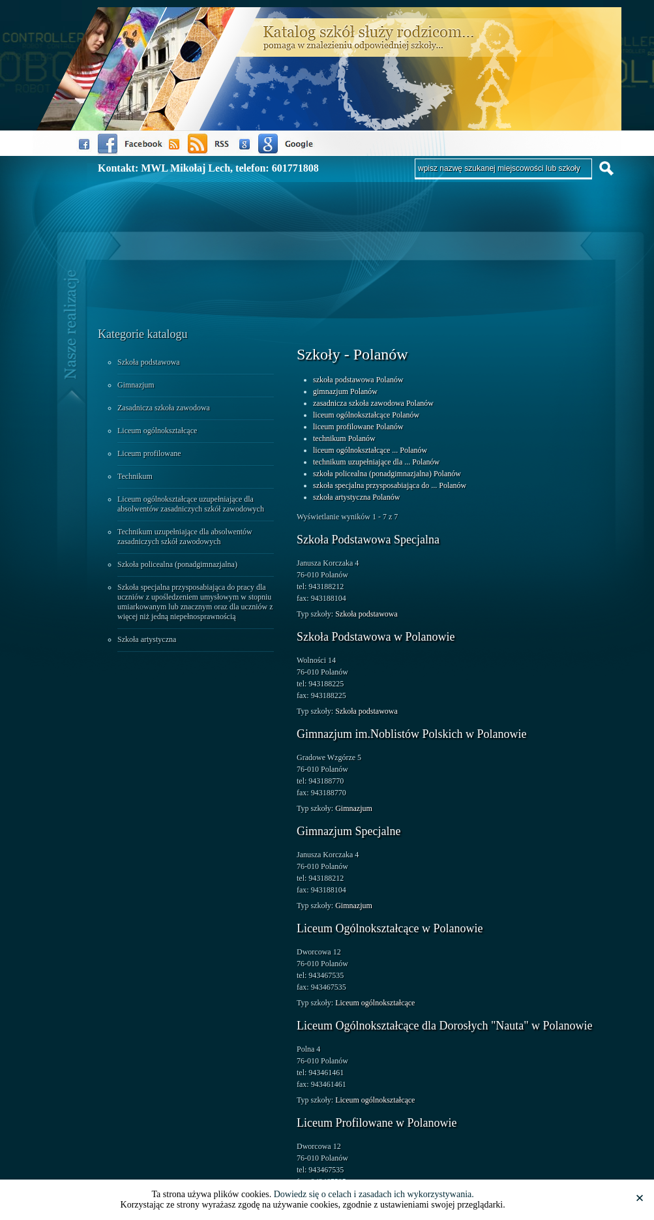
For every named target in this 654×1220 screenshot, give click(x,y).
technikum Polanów (344, 438)
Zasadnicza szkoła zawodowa (163, 407)
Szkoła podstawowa (148, 362)
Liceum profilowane (149, 453)
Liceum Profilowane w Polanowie (376, 1122)
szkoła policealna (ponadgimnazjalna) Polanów (387, 473)
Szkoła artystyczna (146, 639)
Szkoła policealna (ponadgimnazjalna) (177, 564)
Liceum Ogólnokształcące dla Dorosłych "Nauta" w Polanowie (445, 1025)
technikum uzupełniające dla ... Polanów (376, 461)
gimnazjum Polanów (345, 391)
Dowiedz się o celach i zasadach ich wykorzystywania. (374, 1194)
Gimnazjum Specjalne (348, 831)
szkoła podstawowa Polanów (358, 379)
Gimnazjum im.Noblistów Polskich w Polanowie (412, 733)
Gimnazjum (136, 384)
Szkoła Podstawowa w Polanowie (375, 636)
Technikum (135, 476)
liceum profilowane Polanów (358, 426)
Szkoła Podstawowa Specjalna (368, 539)
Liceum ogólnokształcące (157, 430)
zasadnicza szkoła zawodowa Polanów (373, 403)
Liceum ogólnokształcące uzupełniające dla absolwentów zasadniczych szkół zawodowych (190, 504)
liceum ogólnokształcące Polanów (366, 414)
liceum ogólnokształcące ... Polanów (370, 450)
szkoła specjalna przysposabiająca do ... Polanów (389, 485)
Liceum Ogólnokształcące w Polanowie (390, 928)
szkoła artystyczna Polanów (356, 497)
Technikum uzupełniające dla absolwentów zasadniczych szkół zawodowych (184, 536)
